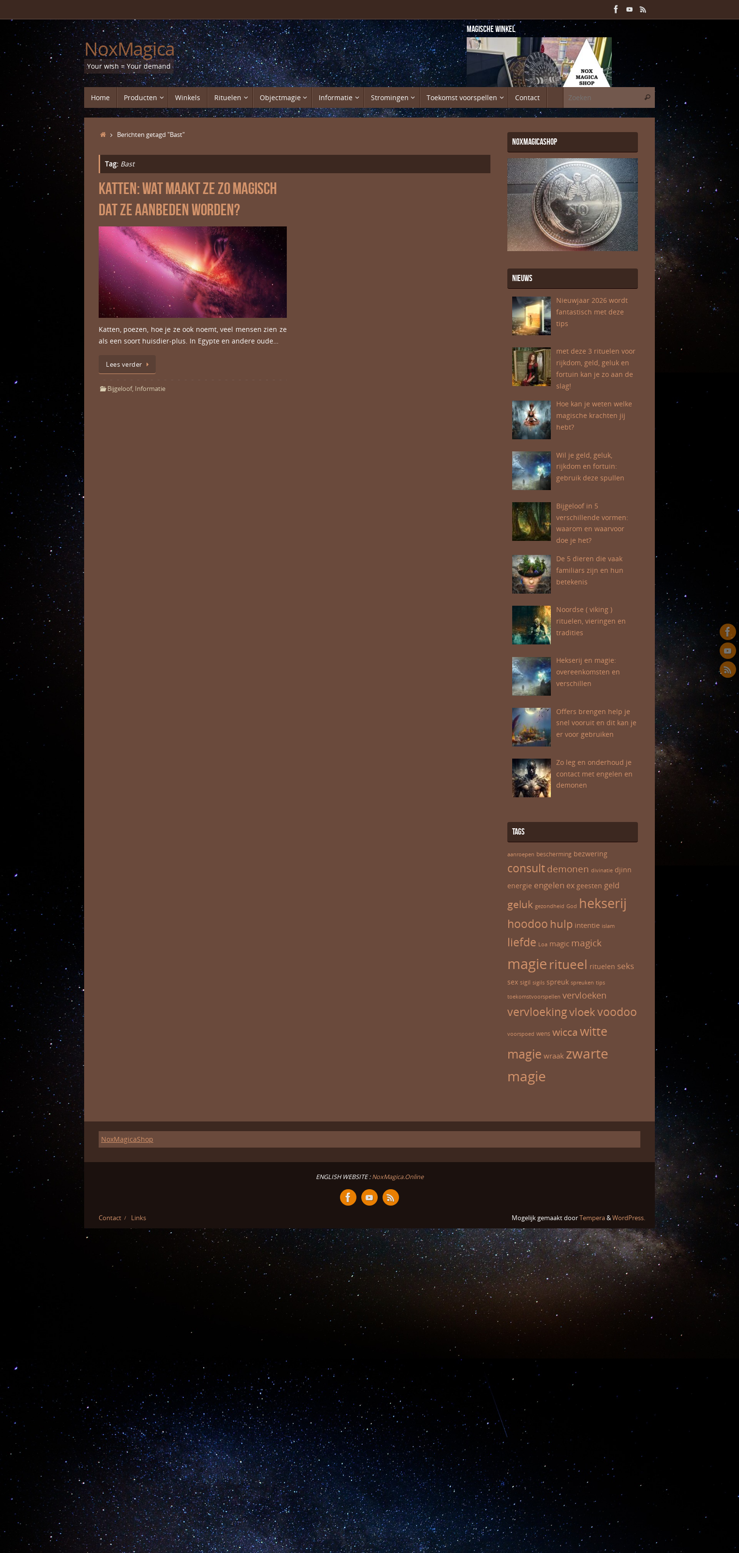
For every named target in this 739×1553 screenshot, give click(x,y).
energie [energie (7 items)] (519, 885)
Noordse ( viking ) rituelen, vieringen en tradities (591, 621)
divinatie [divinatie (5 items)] (602, 870)
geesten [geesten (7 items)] (589, 885)
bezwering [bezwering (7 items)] (590, 853)
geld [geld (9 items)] (612, 885)
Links (138, 1218)
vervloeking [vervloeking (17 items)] (537, 1011)
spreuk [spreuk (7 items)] (558, 981)
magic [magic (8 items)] (559, 943)
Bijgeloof (119, 389)
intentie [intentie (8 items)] (587, 925)
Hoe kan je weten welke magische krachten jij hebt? (594, 415)
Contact (110, 1218)
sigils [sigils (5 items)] (538, 982)
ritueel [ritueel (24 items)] (568, 964)
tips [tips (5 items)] (600, 982)
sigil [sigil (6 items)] (525, 982)
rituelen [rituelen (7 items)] (602, 966)
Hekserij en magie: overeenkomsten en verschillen (588, 672)
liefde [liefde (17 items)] (521, 942)
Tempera (592, 1218)
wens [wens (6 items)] (543, 1034)
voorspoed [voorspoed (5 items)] (520, 1033)
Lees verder (129, 364)
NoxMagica (129, 49)
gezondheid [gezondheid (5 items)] (549, 906)
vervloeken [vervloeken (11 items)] (584, 995)
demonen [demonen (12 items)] (568, 869)
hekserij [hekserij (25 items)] (603, 903)
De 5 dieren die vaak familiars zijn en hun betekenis (589, 570)
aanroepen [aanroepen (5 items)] (520, 854)
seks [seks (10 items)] (625, 965)
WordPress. (628, 1218)
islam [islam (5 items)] (608, 926)
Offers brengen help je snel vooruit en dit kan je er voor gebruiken (596, 723)
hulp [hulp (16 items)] (561, 923)
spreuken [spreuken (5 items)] (582, 982)
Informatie (150, 389)
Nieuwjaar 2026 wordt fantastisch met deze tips (592, 312)
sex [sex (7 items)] (512, 981)
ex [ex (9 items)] (570, 885)
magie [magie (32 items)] (527, 963)
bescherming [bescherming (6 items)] (554, 854)
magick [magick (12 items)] (586, 943)
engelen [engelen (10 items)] (549, 885)
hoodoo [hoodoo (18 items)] (527, 923)
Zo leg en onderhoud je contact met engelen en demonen (594, 774)
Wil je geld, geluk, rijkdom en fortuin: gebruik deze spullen (590, 466)
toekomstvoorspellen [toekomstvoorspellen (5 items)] (534, 996)
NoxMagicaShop (127, 1139)
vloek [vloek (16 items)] (582, 1011)
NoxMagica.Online (397, 1177)
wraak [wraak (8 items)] (554, 1055)
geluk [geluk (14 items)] (520, 904)
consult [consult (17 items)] (526, 868)
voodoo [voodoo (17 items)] (617, 1011)
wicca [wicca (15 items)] (565, 1032)
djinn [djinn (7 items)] (623, 869)
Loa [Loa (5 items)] (542, 944)
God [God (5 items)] (571, 906)
